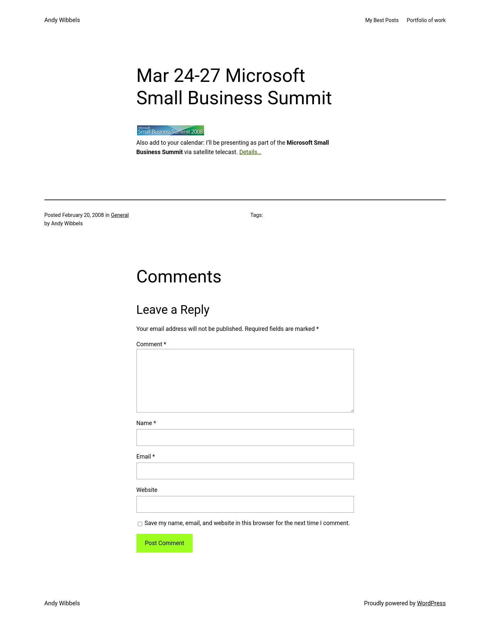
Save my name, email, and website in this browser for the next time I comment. (247, 523)
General (120, 215)
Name (146, 423)
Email (145, 456)
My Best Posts (382, 20)
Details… (250, 152)
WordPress (431, 603)
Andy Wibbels (62, 20)
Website (147, 490)
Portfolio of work (426, 20)
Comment (151, 344)
